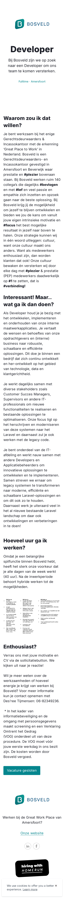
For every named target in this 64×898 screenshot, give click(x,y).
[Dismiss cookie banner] (56, 885)
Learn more (30, 889)
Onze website (32, 833)
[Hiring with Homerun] (32, 868)
